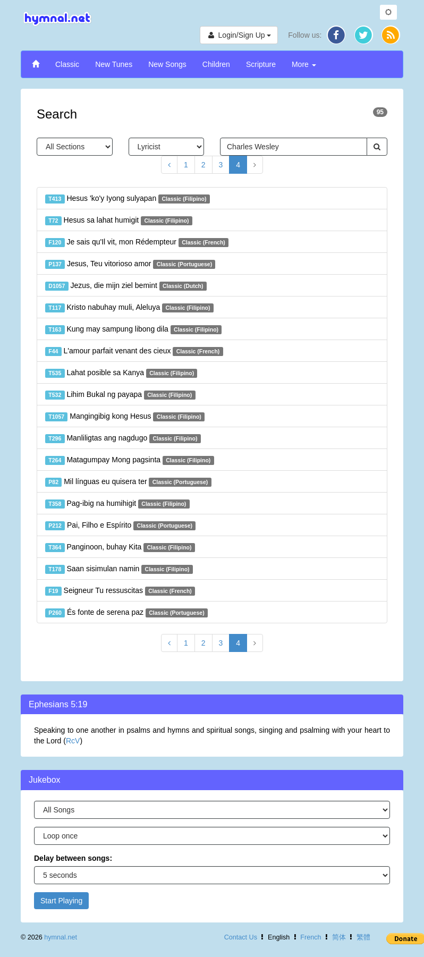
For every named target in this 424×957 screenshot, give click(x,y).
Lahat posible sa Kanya (121, 373)
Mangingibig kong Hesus (125, 416)
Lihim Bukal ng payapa (120, 395)
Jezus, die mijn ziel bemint (126, 286)
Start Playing (61, 900)
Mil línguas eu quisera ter (128, 482)
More (304, 64)
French (310, 937)
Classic (67, 64)
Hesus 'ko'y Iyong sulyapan (127, 199)
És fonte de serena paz (126, 612)
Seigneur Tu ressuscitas (120, 591)
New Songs (167, 64)
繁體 (363, 937)
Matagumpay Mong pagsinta (129, 460)
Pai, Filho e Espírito (120, 525)
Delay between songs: (73, 858)
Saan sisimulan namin (119, 569)
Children (216, 64)
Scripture (261, 64)
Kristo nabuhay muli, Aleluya (129, 307)
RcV (73, 740)
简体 (339, 937)
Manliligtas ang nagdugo (123, 438)
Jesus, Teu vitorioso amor (130, 264)
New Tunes (113, 64)
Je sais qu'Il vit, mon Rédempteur (136, 242)
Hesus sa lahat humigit (118, 220)
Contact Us (240, 937)
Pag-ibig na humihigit (117, 504)
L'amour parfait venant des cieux (134, 351)
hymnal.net (60, 937)
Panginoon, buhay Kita (120, 547)
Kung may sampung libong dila (133, 329)
